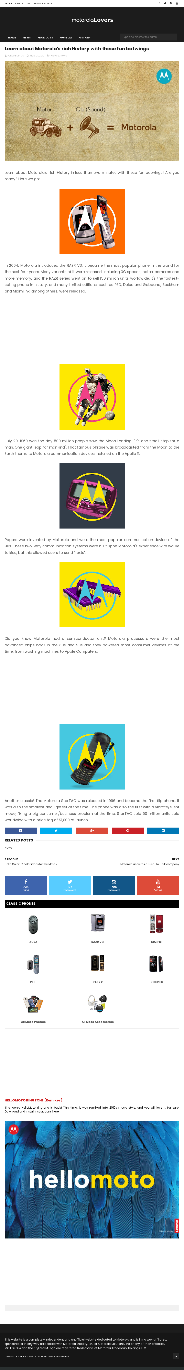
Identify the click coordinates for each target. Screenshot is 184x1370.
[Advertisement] (92, 331)
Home (12, 39)
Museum (66, 39)
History (84, 39)
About (8, 3)
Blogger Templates (56, 1359)
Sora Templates (30, 1359)
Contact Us (23, 3)
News (27, 39)
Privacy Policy (43, 3)
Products (45, 39)
